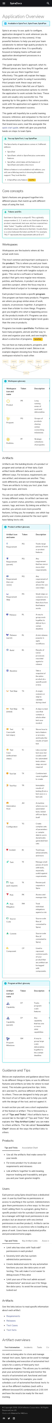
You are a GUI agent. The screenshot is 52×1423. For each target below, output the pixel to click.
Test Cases (12, 1325)
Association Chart (30, 1148)
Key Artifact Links (30, 1241)
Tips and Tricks (11, 1148)
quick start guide (10, 127)
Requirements (13, 1316)
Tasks (39, 1347)
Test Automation (12, 1347)
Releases (11, 1320)
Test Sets (11, 1330)
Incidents (28, 1347)
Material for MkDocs (19, 1413)
